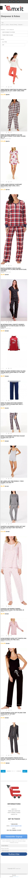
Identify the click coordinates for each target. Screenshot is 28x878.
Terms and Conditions (14, 811)
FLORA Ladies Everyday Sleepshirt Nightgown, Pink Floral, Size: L (11, 185)
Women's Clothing (13, 24)
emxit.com (18, 868)
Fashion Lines (6, 92)
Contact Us (14, 814)
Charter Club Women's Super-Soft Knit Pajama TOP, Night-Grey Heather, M (13, 527)
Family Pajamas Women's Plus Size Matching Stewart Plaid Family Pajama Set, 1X (13, 136)
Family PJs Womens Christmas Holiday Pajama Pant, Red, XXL (13, 436)
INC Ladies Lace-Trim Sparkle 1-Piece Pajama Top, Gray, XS (12, 482)
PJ (4, 24)
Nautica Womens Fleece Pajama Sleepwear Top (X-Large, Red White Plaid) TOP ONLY (13, 270)
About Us (14, 809)
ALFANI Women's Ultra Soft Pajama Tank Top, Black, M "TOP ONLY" (13, 713)
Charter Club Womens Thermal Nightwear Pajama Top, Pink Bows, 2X (12, 609)
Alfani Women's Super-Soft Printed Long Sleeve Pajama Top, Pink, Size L (13, 639)
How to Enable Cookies (14, 812)
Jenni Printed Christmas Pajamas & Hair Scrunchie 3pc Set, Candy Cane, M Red (13, 90)
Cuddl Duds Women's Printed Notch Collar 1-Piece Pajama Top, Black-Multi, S (14, 758)
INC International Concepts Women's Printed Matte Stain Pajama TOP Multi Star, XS (13, 326)
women (7, 24)
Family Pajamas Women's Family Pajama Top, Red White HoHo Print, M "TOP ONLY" (13, 371)
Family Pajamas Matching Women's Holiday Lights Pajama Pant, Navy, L (12, 403)
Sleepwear (20, 24)
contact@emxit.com (15, 825)
